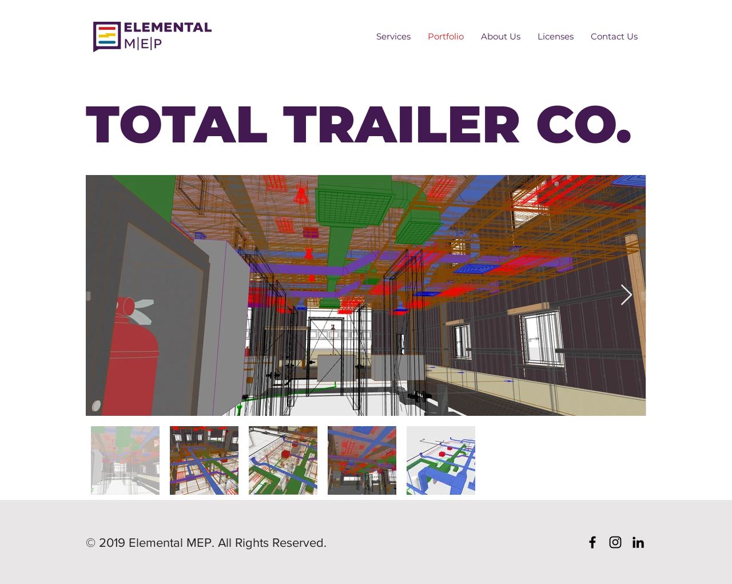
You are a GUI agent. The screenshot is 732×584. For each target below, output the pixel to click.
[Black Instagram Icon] (615, 542)
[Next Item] (626, 295)
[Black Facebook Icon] (592, 542)
